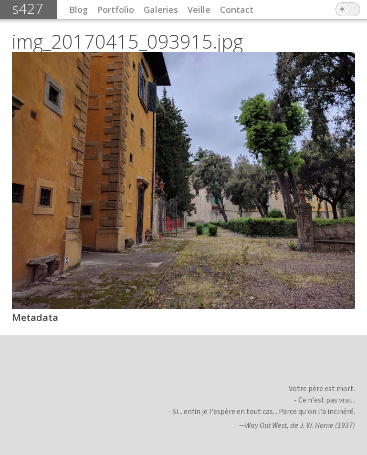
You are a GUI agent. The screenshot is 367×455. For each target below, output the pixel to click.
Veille (199, 9)
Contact (236, 9)
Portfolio (115, 9)
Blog (78, 9)
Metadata (35, 317)
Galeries (161, 9)
